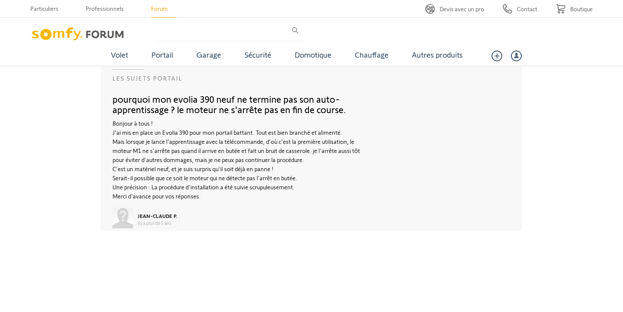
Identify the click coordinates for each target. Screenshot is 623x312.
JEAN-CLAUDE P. (157, 216)
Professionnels (105, 8)
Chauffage (372, 54)
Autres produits (437, 54)
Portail (162, 54)
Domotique (313, 54)
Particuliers (44, 8)
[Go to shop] (574, 9)
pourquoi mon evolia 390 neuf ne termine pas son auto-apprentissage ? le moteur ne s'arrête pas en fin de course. (229, 104)
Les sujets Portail (147, 78)
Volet (119, 54)
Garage (208, 54)
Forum (159, 8)
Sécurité (257, 54)
